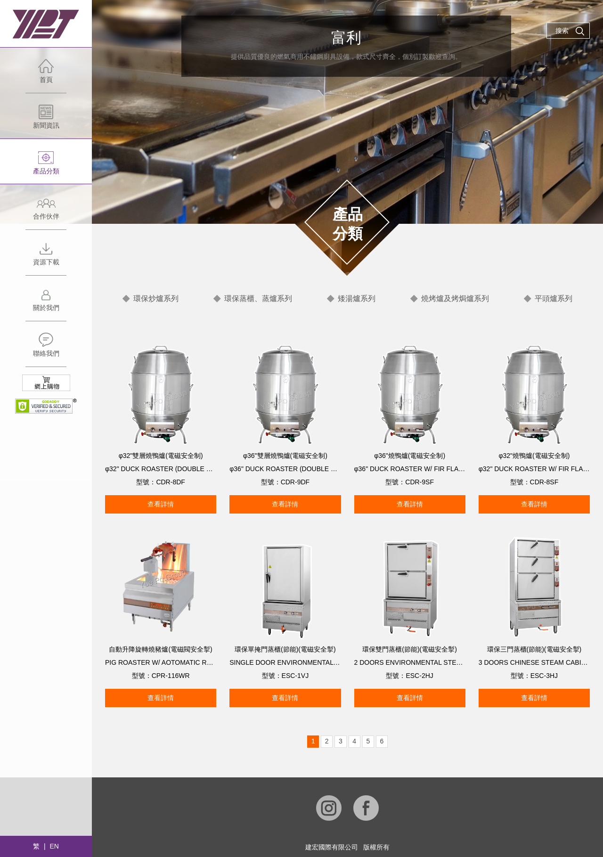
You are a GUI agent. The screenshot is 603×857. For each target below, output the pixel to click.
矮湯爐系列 (356, 298)
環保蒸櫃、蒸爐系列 (258, 298)
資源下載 (45, 258)
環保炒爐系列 (156, 298)
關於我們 (45, 303)
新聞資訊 (45, 121)
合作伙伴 (45, 212)
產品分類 (46, 167)
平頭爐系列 (553, 298)
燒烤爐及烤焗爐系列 (455, 298)
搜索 (570, 31)
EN (53, 846)
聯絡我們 (45, 349)
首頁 (45, 75)
